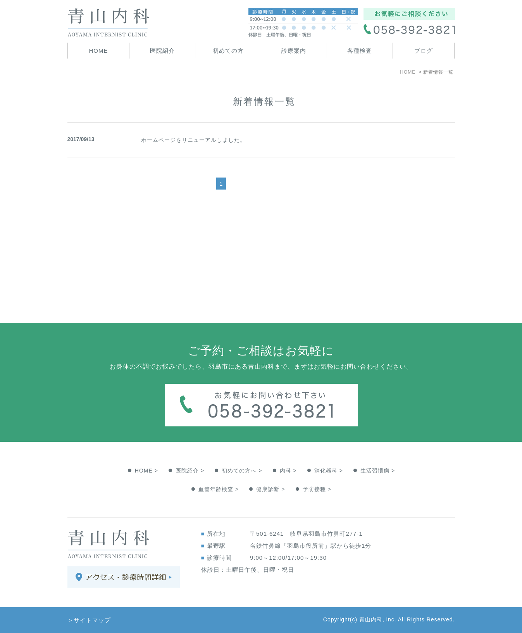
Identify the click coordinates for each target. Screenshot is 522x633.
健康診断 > (270, 489)
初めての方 (228, 50)
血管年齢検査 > (218, 489)
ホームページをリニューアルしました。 (193, 140)
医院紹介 (162, 50)
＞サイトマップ (89, 620)
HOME (98, 50)
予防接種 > (317, 489)
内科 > (288, 470)
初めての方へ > (242, 470)
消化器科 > (328, 470)
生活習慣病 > (377, 470)
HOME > (146, 470)
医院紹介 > (190, 470)
